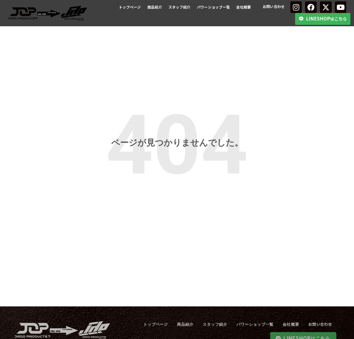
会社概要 (243, 7)
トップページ (130, 7)
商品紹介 (154, 7)
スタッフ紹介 (179, 7)
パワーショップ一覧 (213, 7)
